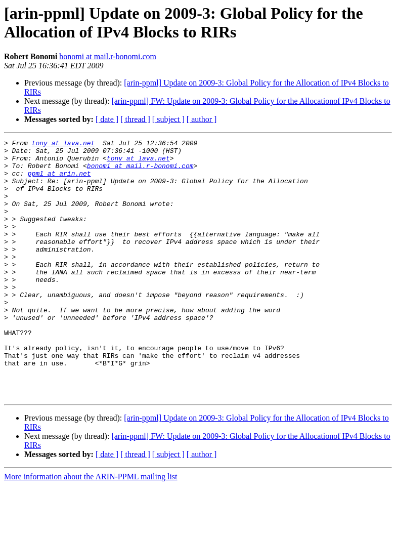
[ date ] (107, 119)
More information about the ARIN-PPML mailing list (91, 528)
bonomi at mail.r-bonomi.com (107, 56)
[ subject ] (168, 119)
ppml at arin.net (59, 180)
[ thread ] (135, 119)
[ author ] (202, 119)
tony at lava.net (63, 144)
